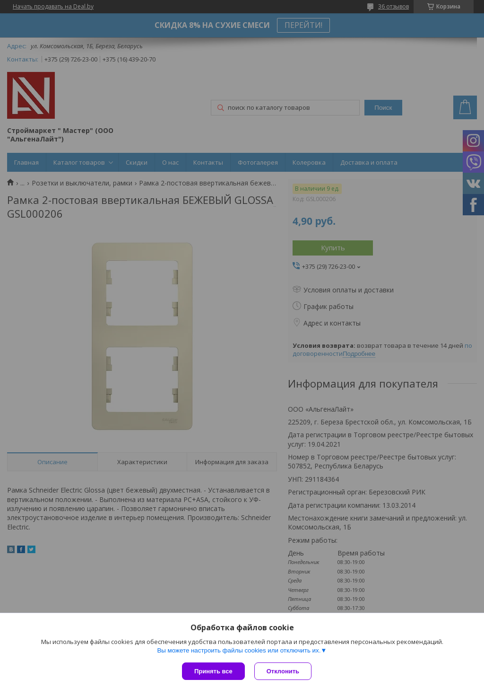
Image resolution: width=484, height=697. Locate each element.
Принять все (213, 671)
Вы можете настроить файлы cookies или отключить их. (238, 650)
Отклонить (283, 671)
